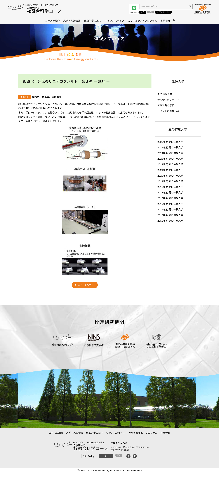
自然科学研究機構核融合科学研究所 (125, 345)
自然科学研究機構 (94, 345)
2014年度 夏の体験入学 (171, 209)
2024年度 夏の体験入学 (170, 153)
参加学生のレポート (168, 99)
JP (142, 12)
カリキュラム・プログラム (143, 432)
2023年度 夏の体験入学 (170, 158)
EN (150, 12)
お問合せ (165, 432)
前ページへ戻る (85, 285)
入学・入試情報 (74, 432)
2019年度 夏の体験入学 (170, 181)
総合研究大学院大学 (62, 344)
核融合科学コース (44, 11)
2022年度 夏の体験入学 (170, 164)
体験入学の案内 (94, 432)
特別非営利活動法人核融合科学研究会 (156, 346)
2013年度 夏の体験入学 (171, 215)
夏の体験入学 (164, 94)
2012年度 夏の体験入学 (170, 220)
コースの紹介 (56, 432)
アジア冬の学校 (165, 105)
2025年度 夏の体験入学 (170, 147)
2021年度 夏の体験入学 (170, 169)
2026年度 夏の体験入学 (170, 141)
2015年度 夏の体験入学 (171, 203)
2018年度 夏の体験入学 (170, 186)
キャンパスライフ (115, 432)
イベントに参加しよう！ (170, 111)
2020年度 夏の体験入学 (170, 175)
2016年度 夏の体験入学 (171, 198)
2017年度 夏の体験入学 (170, 192)
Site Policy (88, 456)
